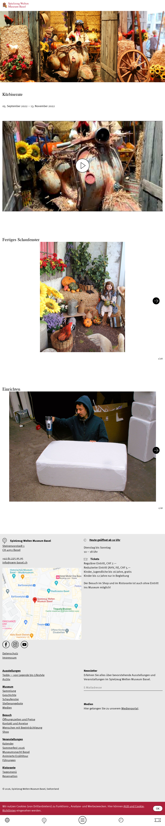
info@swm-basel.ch (14, 562)
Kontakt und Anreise (15, 723)
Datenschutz (10, 653)
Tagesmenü (9, 772)
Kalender (8, 743)
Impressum (9, 657)
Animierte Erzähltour (15, 756)
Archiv (6, 679)
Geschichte (9, 695)
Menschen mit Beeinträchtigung (22, 727)
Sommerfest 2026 (13, 747)
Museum (7, 687)
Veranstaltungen (12, 739)
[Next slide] (156, 301)
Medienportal (129, 708)
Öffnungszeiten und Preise (18, 719)
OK (158, 808)
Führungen (9, 760)
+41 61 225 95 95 (12, 558)
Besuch (7, 715)
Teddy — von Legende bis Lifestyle (23, 675)
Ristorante (8, 768)
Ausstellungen (11, 671)
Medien (7, 707)
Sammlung (9, 690)
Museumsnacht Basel (16, 752)
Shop (5, 731)
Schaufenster (10, 699)
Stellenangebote (12, 703)
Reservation (9, 776)
